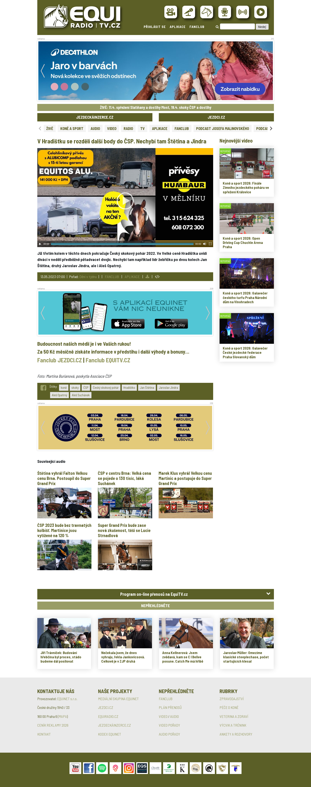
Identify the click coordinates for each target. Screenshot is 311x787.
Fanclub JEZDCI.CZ (59, 360)
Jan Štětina (147, 387)
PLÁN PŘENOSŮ (170, 707)
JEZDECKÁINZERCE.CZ (94, 117)
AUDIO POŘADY (169, 734)
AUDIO (95, 128)
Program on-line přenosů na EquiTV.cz (154, 594)
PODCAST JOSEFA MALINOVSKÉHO (222, 128)
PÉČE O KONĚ (229, 707)
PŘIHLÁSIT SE (155, 27)
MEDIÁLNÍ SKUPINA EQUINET (118, 699)
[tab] (155, 594)
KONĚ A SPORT (71, 128)
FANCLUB (196, 27)
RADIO (128, 128)
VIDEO (111, 128)
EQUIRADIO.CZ (108, 716)
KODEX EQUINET (109, 734)
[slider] (122, 244)
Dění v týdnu (88, 276)
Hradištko (129, 387)
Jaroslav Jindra (168, 387)
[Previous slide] (40, 128)
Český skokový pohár (106, 387)
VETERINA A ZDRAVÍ (234, 716)
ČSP (85, 387)
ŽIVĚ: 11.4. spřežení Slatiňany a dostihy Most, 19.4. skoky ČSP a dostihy (155, 107)
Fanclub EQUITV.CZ (108, 360)
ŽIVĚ (49, 128)
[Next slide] (271, 128)
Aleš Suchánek (81, 395)
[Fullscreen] (210, 244)
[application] (125, 197)
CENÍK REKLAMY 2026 (52, 725)
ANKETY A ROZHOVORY (236, 734)
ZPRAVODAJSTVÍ (232, 699)
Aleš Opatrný (59, 395)
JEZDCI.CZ (216, 117)
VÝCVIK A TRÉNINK (233, 725)
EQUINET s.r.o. (67, 699)
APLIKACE (178, 27)
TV (142, 128)
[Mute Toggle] (204, 244)
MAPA (63, 716)
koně (64, 387)
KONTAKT (44, 734)
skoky (75, 387)
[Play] (40, 244)
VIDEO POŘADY (169, 725)
